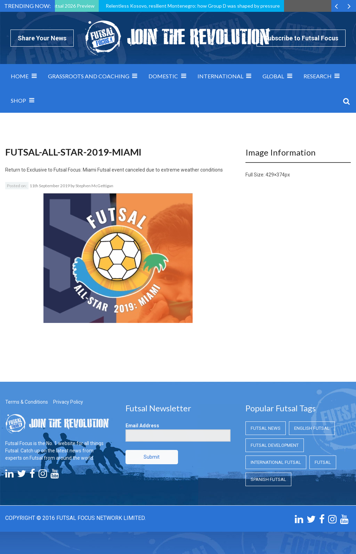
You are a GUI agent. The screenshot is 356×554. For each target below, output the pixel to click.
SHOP (18, 100)
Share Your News (42, 38)
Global (273, 76)
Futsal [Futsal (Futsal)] (323, 462)
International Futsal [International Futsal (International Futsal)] (276, 462)
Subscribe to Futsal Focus (301, 38)
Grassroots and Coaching (88, 76)
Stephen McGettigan (94, 185)
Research (318, 76)
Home (20, 76)
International (220, 76)
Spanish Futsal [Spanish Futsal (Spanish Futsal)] (268, 479)
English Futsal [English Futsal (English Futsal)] (312, 428)
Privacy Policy (68, 402)
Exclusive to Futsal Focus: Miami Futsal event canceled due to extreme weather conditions (125, 170)
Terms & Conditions (26, 402)
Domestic (163, 76)
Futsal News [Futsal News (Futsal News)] (266, 428)
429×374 (275, 174)
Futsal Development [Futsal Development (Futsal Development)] (275, 445)
